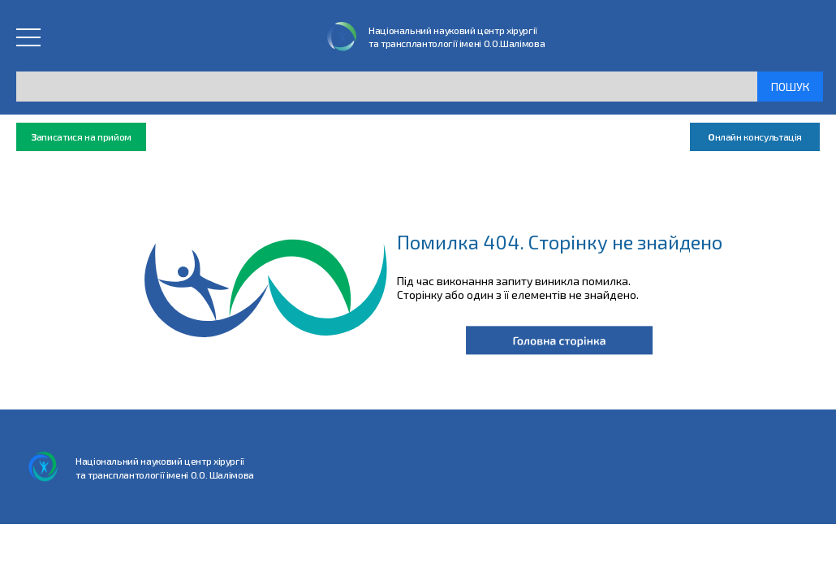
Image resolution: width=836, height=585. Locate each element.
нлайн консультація (755, 137)
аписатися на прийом (81, 137)
